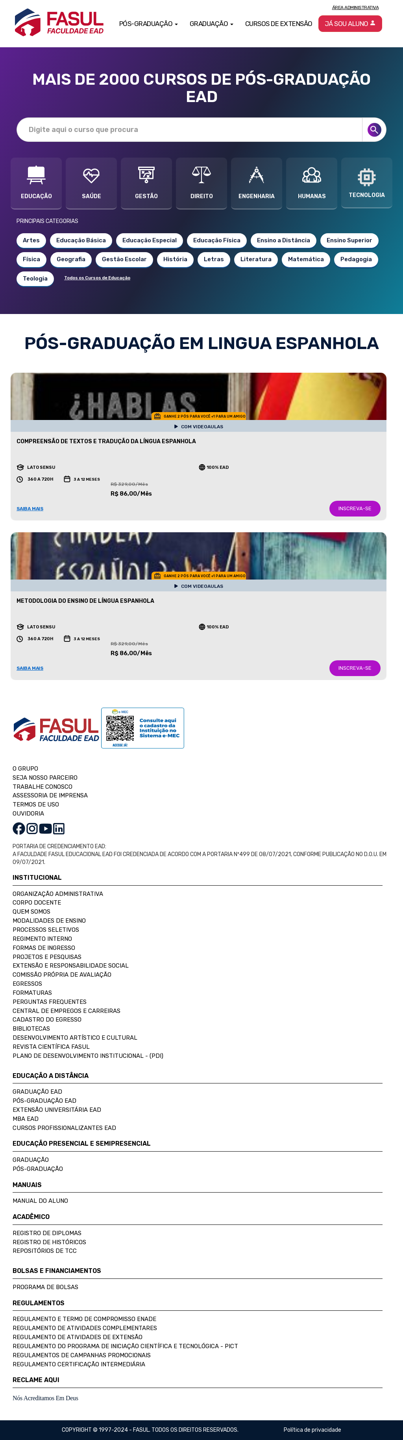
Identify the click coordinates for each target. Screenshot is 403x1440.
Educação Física (216, 240)
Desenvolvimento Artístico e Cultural (75, 1037)
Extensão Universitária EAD (57, 1109)
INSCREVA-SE (355, 508)
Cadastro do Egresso (47, 1019)
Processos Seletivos (46, 929)
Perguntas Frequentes (50, 1001)
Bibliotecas (31, 1028)
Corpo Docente (37, 902)
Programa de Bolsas (45, 1287)
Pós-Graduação (38, 1168)
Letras (214, 259)
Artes (31, 240)
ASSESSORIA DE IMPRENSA (50, 795)
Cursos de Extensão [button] (278, 24)
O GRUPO (25, 768)
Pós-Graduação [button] (148, 24)
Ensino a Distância (283, 240)
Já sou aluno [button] (350, 24)
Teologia (35, 278)
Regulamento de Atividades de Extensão (77, 1337)
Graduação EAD (37, 1091)
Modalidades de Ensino (49, 920)
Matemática (306, 259)
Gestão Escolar (124, 259)
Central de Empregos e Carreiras (66, 1011)
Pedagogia (356, 259)
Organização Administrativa (58, 893)
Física (31, 259)
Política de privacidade (312, 1430)
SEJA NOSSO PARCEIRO (45, 777)
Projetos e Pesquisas (47, 957)
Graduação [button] (211, 24)
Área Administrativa (355, 7)
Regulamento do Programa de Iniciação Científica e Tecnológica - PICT (125, 1346)
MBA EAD (26, 1118)
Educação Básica (81, 240)
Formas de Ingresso (44, 947)
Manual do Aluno (40, 1200)
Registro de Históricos (49, 1242)
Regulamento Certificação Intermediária (79, 1364)
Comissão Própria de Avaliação (62, 974)
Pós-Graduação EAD (44, 1100)
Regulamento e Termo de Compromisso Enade (84, 1319)
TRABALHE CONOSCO (42, 786)
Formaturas (32, 992)
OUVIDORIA (28, 813)
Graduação (31, 1159)
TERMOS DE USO (36, 804)
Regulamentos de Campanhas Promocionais (82, 1355)
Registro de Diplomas (47, 1233)
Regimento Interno (42, 938)
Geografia (71, 259)
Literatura (256, 259)
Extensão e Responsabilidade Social (71, 965)
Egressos (27, 983)
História (175, 259)
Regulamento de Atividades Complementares (85, 1328)
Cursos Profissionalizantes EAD (64, 1128)
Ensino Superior (349, 240)
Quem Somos (31, 911)
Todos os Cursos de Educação (97, 278)
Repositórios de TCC (45, 1250)
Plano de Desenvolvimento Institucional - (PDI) (88, 1055)
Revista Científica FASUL (51, 1046)
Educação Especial (149, 240)
